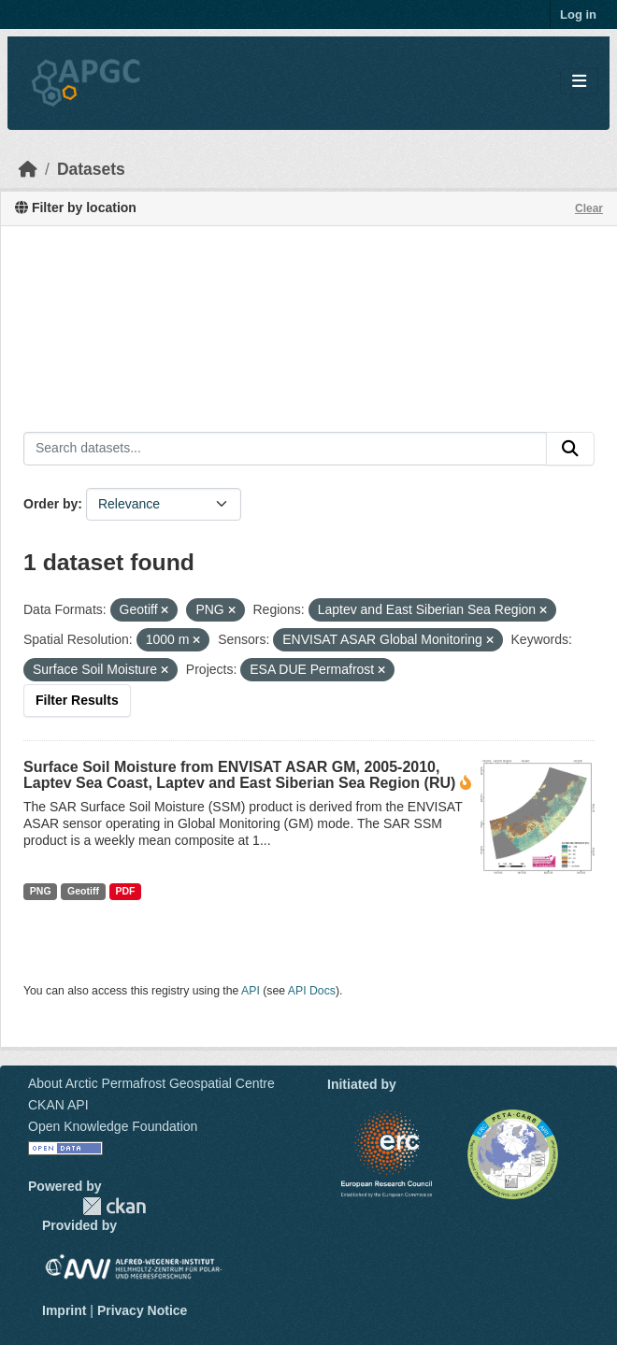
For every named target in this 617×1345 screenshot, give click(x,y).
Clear (589, 208)
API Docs (312, 990)
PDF (125, 890)
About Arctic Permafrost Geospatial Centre (151, 1083)
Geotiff (83, 890)
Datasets (91, 169)
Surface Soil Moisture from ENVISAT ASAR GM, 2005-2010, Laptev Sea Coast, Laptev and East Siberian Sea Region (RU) (239, 775)
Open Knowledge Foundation (112, 1126)
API (250, 990)
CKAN (114, 1206)
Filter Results (77, 700)
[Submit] (570, 448)
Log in (578, 14)
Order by (50, 503)
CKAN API (58, 1104)
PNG (40, 890)
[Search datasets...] (285, 448)
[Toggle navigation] (579, 81)
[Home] (28, 169)
